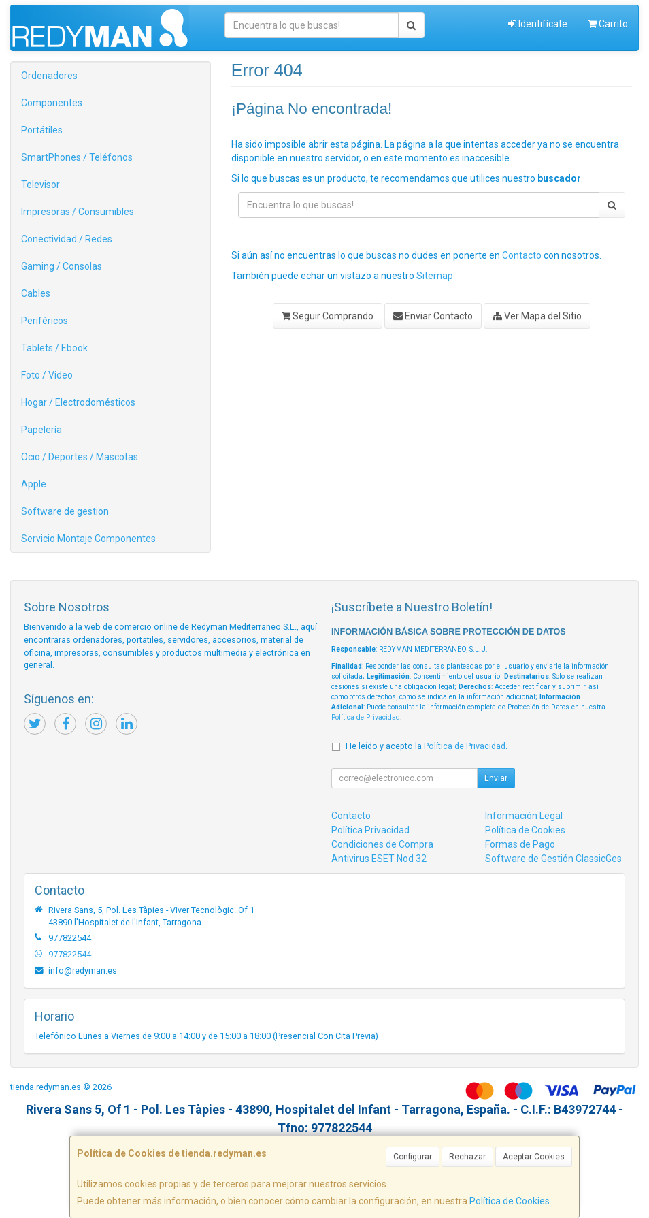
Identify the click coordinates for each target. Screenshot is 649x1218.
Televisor (40, 184)
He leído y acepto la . (426, 746)
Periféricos (44, 320)
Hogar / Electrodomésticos (78, 402)
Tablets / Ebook (54, 347)
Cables (35, 293)
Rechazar (467, 1156)
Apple (33, 484)
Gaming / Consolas (61, 266)
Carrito (608, 23)
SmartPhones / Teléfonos (77, 157)
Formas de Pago (520, 844)
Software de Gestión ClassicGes (553, 858)
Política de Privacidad (365, 717)
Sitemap (434, 275)
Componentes (51, 102)
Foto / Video (47, 375)
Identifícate (537, 23)
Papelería (41, 429)
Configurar (412, 1156)
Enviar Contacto (433, 315)
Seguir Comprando (327, 315)
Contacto (522, 255)
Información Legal (524, 815)
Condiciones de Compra (382, 844)
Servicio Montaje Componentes (88, 538)
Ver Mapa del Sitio (537, 315)
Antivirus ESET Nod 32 (379, 858)
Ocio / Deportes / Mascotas (79, 456)
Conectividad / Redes (66, 239)
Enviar (495, 778)
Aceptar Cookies (534, 1156)
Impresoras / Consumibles (77, 211)
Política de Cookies (509, 1201)
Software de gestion (65, 511)
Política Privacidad (370, 829)
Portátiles (42, 130)
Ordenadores (49, 75)
